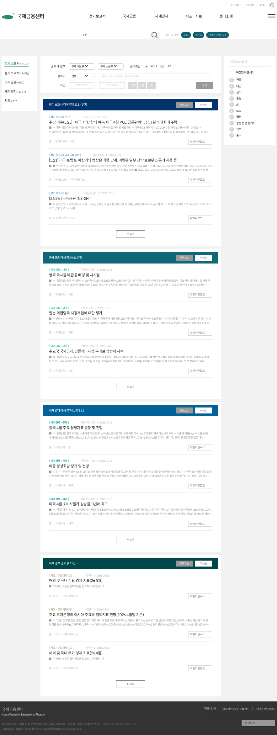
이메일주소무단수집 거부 (235, 709)
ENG (262, 5)
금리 (235, 92)
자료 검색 (155, 35)
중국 (235, 135)
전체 (132, 85)
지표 (11, 101)
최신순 (203, 104)
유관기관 (249, 723)
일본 (235, 117)
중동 (235, 98)
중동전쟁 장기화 (242, 123)
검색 (272, 5)
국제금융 (129, 16)
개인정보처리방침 (265, 709)
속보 (235, 129)
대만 (235, 86)
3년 (142, 85)
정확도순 (184, 104)
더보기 (130, 233)
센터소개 (225, 16)
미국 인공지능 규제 (217, 35)
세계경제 (161, 16)
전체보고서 (16, 64)
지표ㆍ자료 (193, 16)
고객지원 (249, 5)
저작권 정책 (209, 708)
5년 (151, 85)
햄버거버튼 (271, 16)
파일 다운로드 (197, 141)
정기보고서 (97, 16)
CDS (186, 35)
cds (235, 111)
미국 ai (198, 35)
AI (234, 104)
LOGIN (235, 5)
